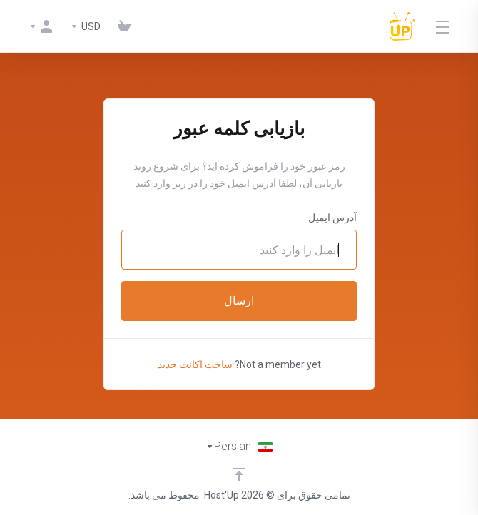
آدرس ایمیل (332, 217)
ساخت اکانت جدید (195, 364)
